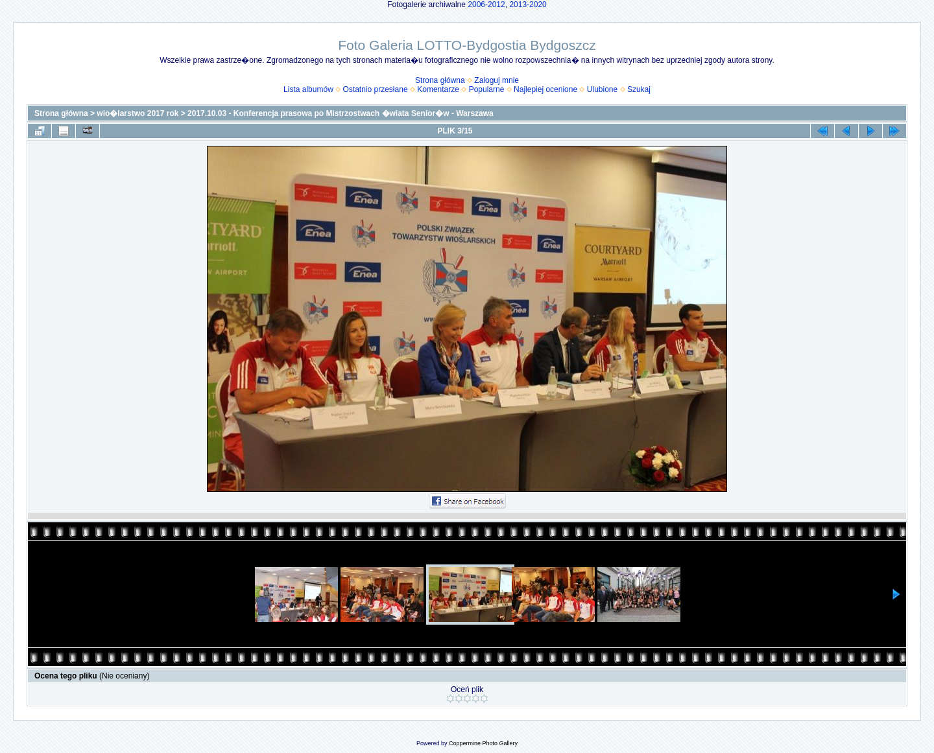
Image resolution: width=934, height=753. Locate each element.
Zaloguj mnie (496, 80)
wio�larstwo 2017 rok (137, 113)
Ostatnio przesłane (375, 89)
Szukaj (639, 89)
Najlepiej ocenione (545, 89)
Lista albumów (308, 89)
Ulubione (602, 89)
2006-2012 (486, 4)
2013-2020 (527, 4)
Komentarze (438, 89)
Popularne (487, 89)
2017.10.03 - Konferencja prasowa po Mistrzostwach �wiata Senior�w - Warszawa (340, 113)
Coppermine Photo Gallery (483, 743)
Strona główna (440, 80)
